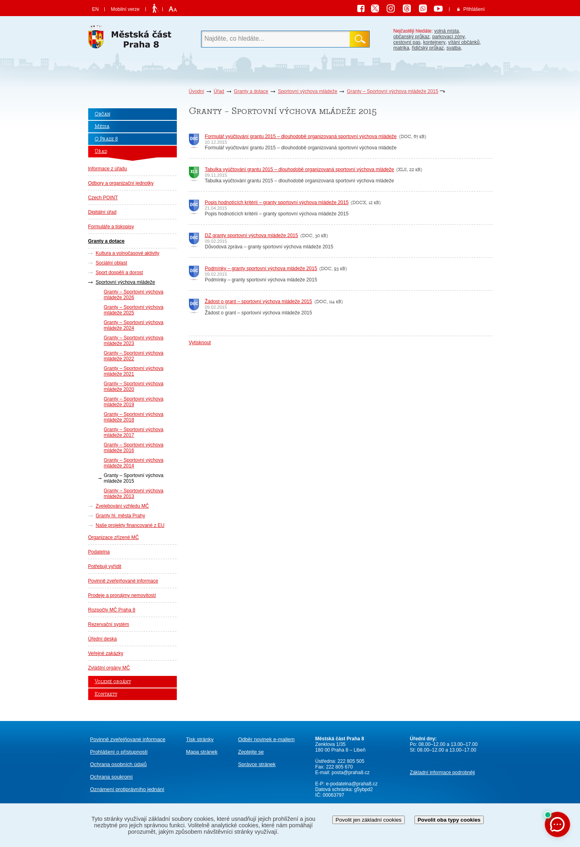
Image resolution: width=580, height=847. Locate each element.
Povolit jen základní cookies (369, 820)
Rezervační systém (108, 624)
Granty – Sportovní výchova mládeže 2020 (134, 386)
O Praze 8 (106, 139)
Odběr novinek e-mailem (266, 739)
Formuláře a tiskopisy (111, 226)
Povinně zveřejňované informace (123, 581)
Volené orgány (113, 681)
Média (102, 126)
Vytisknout (200, 342)
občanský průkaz (412, 36)
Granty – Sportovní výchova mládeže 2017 (134, 432)
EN (95, 9)
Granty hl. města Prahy (120, 516)
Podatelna (99, 552)
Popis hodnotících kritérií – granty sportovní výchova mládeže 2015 (277, 202)
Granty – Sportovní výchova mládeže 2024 (134, 325)
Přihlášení (474, 9)
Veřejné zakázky (105, 653)
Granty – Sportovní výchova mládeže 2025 (134, 310)
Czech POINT (103, 197)
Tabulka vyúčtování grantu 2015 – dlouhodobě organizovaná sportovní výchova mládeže (299, 169)
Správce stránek (257, 764)
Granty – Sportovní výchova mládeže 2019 (134, 401)
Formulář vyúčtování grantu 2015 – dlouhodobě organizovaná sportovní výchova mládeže (301, 136)
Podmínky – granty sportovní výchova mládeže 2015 (261, 268)
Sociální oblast (111, 263)
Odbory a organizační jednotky (121, 183)
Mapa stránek (202, 752)
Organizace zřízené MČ (113, 537)
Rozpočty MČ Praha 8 (111, 610)
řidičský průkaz (428, 48)
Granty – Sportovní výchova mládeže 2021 (134, 371)
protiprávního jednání (127, 789)
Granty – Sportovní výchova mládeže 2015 (392, 91)
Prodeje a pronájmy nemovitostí (122, 595)
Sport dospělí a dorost (119, 272)
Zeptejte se (251, 752)
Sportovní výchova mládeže (307, 91)
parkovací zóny (448, 36)
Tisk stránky (199, 739)
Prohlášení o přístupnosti (119, 752)
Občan (102, 114)
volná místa (446, 31)
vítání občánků (464, 42)
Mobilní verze (125, 9)
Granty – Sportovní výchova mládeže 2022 (134, 356)
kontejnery (434, 42)
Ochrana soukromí (111, 777)
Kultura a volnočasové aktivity (128, 253)
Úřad (219, 91)
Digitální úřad (102, 212)
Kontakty (106, 694)
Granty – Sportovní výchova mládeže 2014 (134, 463)
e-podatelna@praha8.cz (351, 784)
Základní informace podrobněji (442, 772)
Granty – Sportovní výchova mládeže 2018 (134, 417)
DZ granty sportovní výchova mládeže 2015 (251, 235)
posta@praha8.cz (350, 772)
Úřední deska (102, 639)
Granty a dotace (251, 91)
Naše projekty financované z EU (130, 525)
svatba (454, 48)
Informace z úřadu (107, 168)
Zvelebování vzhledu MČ (122, 506)
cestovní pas (407, 42)
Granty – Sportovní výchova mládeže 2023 (134, 340)
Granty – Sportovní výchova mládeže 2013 (134, 493)
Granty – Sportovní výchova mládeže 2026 (134, 294)
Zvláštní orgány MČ (109, 668)
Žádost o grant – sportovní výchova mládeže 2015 (258, 301)
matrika (401, 48)
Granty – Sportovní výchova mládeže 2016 (134, 447)
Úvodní (196, 91)
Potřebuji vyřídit (105, 566)
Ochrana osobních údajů (118, 764)
